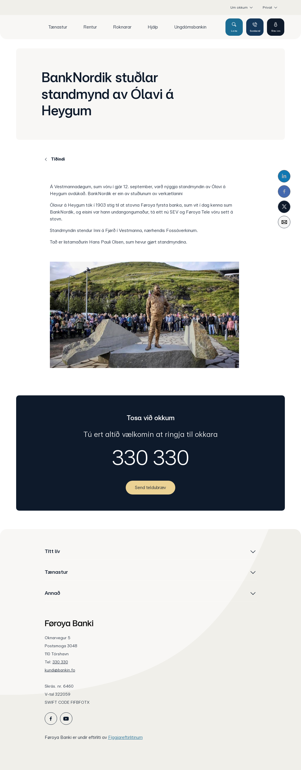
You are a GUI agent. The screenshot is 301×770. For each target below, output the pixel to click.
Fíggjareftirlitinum (125, 737)
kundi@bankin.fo (60, 670)
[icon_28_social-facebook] (51, 718)
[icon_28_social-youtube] (66, 718)
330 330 (150, 457)
